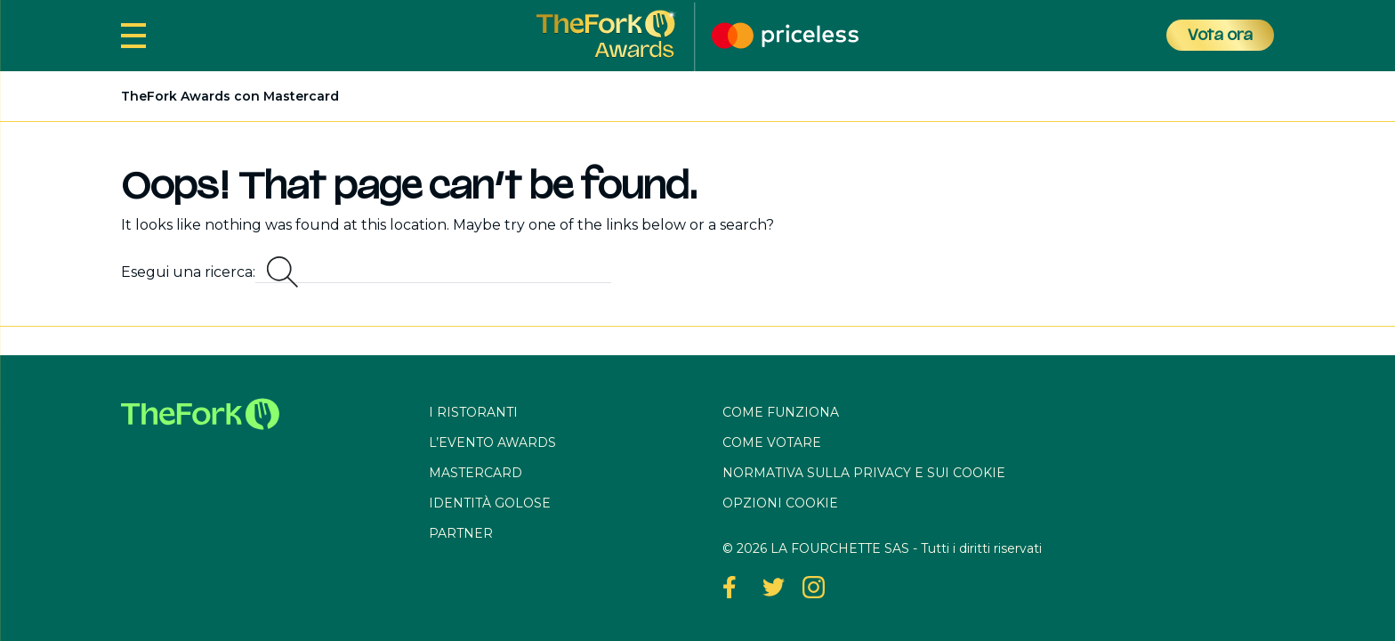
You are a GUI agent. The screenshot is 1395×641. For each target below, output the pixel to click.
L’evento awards (492, 442)
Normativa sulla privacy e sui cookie (863, 473)
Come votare (771, 442)
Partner (461, 533)
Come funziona (780, 412)
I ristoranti (473, 412)
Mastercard (475, 473)
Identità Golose (490, 503)
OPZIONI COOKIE (780, 503)
